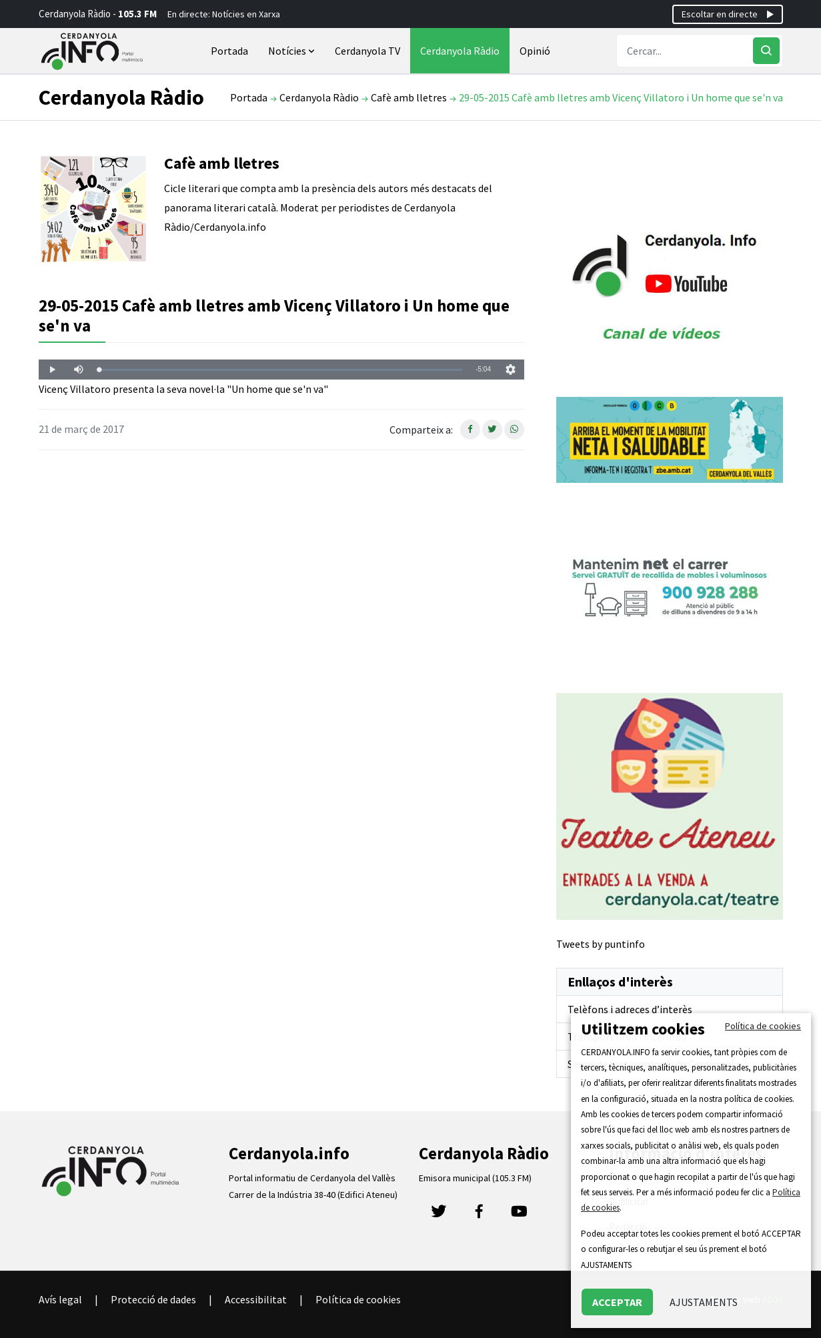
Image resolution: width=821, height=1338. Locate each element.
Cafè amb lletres (409, 97)
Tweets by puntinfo (600, 943)
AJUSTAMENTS (704, 1302)
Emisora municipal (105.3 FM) (475, 1178)
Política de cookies (358, 1299)
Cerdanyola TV (367, 50)
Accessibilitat (256, 1299)
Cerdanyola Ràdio (460, 50)
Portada (229, 50)
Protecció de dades (153, 1299)
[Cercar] (766, 50)
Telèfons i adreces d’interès (630, 1009)
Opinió (535, 50)
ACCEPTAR (617, 1302)
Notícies (292, 50)
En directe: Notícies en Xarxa (223, 14)
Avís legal (60, 1299)
